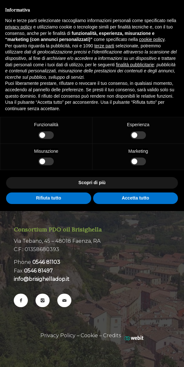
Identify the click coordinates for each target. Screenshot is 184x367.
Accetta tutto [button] (135, 197)
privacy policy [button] (18, 26)
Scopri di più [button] (92, 182)
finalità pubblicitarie (135, 64)
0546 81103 (46, 262)
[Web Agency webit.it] (134, 335)
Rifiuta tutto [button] (48, 197)
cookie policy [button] (151, 39)
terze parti (104, 45)
